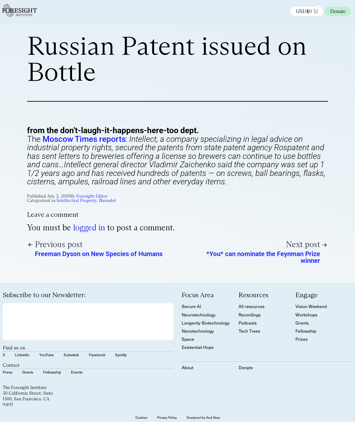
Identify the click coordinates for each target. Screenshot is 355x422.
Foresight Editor (92, 196)
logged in (89, 228)
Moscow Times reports (84, 139)
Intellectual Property (77, 200)
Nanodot (107, 200)
